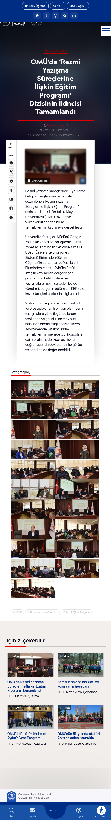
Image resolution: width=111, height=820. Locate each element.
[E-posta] (46, 15)
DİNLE (11, 146)
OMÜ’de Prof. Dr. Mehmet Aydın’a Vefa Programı (27, 736)
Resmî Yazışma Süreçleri (43, 612)
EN (74, 16)
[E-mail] (32, 812)
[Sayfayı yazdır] (11, 217)
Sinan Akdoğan (56, 125)
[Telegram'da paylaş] (11, 190)
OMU (19, 612)
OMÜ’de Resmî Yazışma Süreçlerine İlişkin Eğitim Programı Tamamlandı (26, 686)
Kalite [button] (58, 6)
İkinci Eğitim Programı (78, 612)
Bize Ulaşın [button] (78, 6)
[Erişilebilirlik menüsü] (101, 810)
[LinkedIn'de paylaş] (11, 199)
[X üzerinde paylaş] (11, 172)
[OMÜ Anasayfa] (37, 15)
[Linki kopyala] (11, 208)
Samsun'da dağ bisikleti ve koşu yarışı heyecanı (78, 684)
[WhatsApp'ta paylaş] (11, 181)
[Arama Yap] (64, 15)
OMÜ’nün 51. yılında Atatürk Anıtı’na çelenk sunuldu (79, 736)
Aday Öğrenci (35, 6)
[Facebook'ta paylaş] (11, 163)
